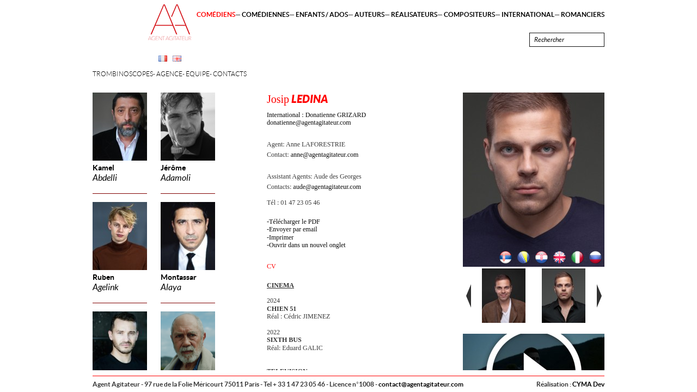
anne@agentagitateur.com (325, 154)
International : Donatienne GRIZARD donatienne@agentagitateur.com (316, 118)
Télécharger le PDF (294, 221)
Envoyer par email (293, 229)
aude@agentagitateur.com (327, 187)
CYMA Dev (588, 384)
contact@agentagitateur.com (420, 384)
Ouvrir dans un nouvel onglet (307, 245)
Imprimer (281, 237)
